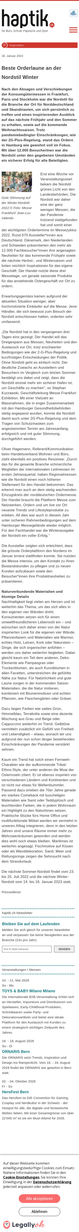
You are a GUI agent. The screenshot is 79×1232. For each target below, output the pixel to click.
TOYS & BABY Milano (28, 991)
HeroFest (15, 1092)
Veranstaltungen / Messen (21, 969)
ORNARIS (16, 1052)
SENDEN (64, 949)
